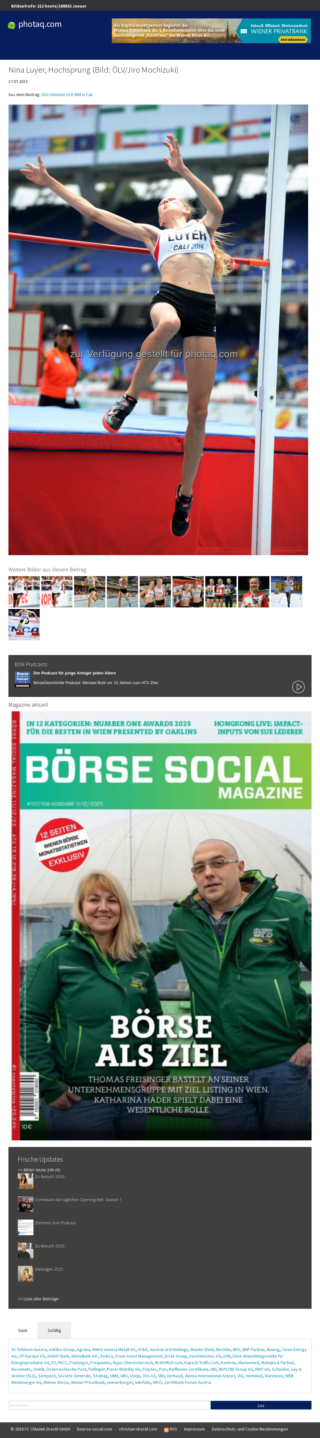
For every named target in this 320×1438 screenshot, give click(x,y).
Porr (163, 1369)
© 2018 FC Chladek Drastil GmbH (40, 1429)
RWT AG (262, 1369)
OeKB (38, 1369)
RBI (214, 1369)
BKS (236, 1349)
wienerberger (120, 1382)
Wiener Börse (56, 1382)
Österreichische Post (66, 1369)
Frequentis (100, 1362)
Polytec (149, 1369)
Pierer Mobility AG (123, 1369)
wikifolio (143, 1382)
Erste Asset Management (138, 1356)
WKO (157, 1382)
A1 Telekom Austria (29, 1349)
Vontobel (254, 1376)
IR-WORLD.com (168, 1362)
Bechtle (223, 1349)
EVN (226, 1356)
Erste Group (176, 1356)
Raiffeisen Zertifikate (188, 1369)
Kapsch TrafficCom (201, 1362)
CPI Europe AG (32, 1356)
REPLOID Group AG (236, 1369)
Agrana (83, 1349)
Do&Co (106, 1356)
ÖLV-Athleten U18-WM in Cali (66, 94)
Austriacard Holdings (169, 1349)
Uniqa (135, 1376)
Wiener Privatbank (88, 1382)
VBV (161, 1376)
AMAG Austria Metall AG (114, 1349)
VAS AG (149, 1376)
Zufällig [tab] (54, 1330)
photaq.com (40, 23)
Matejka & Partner (277, 1362)
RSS (170, 1429)
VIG (240, 1376)
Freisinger (78, 1362)
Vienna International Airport (210, 1376)
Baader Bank (202, 1349)
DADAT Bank (58, 1356)
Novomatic (21, 1369)
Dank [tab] (23, 1330)
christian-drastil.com (138, 1429)
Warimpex (274, 1376)
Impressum (194, 1429)
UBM (114, 1376)
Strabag (100, 1376)
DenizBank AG (85, 1356)
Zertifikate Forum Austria (187, 1382)
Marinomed (248, 1362)
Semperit (47, 1376)
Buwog (273, 1349)
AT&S (143, 1349)
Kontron (228, 1362)
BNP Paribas (253, 1349)
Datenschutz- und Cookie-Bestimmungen (250, 1429)
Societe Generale (74, 1376)
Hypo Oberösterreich (133, 1362)
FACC (62, 1362)
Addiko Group (62, 1349)
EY (54, 1362)
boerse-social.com (94, 1429)
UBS (124, 1376)
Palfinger (96, 1369)
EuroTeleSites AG (205, 1356)
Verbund (174, 1376)
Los (261, 1405)
